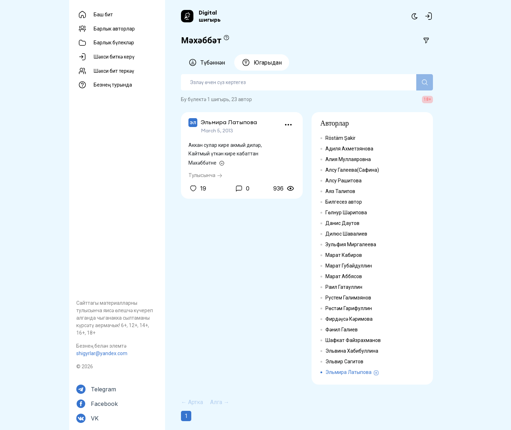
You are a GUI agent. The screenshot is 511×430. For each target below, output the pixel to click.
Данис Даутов (342, 223)
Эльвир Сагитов (344, 361)
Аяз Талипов (340, 191)
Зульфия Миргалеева (350, 244)
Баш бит (103, 14)
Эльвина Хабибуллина (351, 351)
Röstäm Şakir (340, 138)
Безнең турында (113, 85)
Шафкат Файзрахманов (353, 340)
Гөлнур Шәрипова (346, 212)
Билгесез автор (343, 202)
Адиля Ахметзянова (349, 148)
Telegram (103, 389)
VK (95, 418)
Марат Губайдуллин (348, 266)
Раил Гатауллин (343, 287)
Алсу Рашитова (343, 180)
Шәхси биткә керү (114, 57)
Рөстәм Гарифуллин (348, 308)
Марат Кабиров (343, 255)
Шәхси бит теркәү (114, 71)
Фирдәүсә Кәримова (349, 319)
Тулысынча (205, 175)
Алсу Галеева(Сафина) (352, 170)
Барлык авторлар (114, 29)
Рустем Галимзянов (348, 298)
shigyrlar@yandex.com (101, 353)
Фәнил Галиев (341, 329)
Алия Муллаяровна (348, 159)
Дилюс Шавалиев (346, 234)
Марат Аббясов (343, 276)
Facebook (104, 403)
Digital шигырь (210, 16)
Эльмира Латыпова (348, 372)
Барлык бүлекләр (114, 42)
